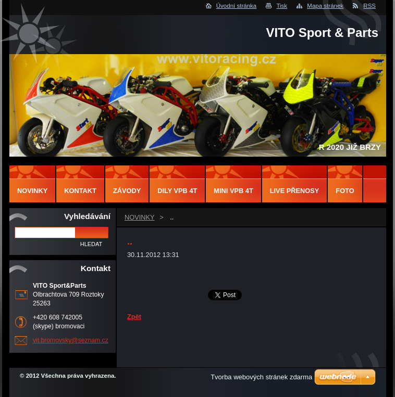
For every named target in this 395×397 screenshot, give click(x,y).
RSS (369, 6)
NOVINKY (140, 217)
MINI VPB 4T (233, 191)
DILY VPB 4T (177, 191)
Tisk (281, 6)
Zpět (134, 317)
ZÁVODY (127, 191)
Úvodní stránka (236, 6)
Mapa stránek (325, 6)
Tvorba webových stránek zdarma (261, 377)
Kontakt (80, 191)
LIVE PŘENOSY (294, 191)
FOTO (345, 191)
